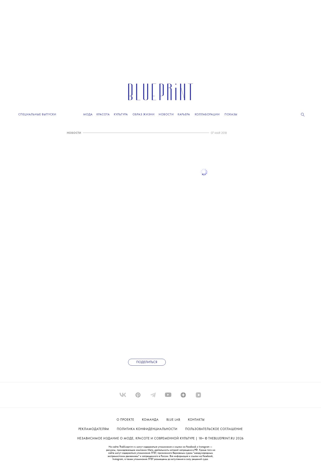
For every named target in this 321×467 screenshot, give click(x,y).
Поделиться (146, 362)
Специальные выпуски (37, 114)
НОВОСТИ (74, 133)
